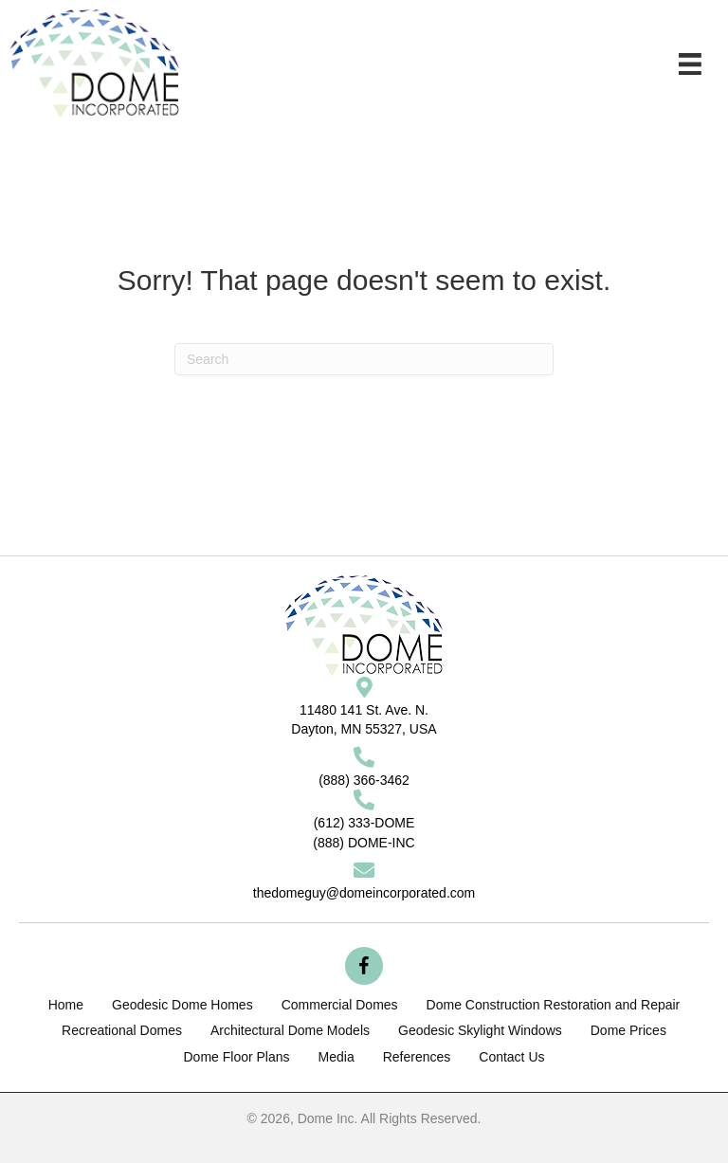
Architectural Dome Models (290, 1030)
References (417, 1056)
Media (336, 1056)
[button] (364, 966)
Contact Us (511, 1056)
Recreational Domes (122, 1030)
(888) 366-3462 (364, 780)
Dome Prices (628, 1030)
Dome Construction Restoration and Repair (554, 1004)
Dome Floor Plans (236, 1056)
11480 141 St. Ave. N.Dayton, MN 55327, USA (363, 719)
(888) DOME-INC (363, 842)
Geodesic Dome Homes (182, 1004)
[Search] (364, 359)
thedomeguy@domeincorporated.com (364, 892)
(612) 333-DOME (364, 822)
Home (65, 1004)
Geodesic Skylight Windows (480, 1030)
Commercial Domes (340, 1004)
